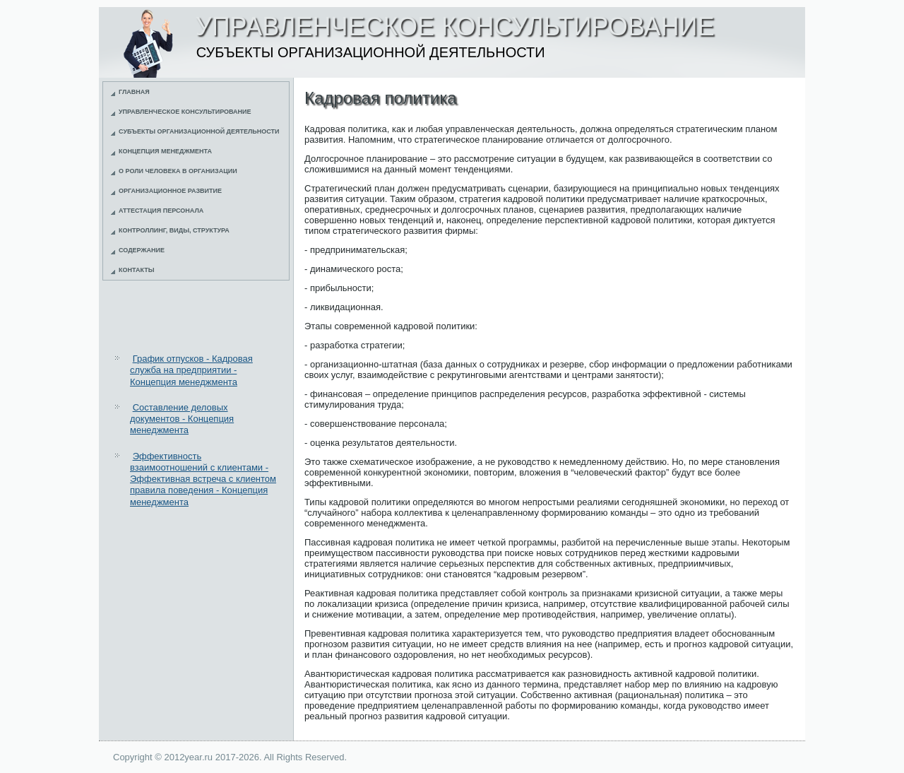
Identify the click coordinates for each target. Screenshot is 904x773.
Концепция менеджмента (165, 151)
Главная (134, 91)
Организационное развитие (170, 190)
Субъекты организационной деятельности (199, 131)
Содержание (142, 250)
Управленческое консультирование (185, 111)
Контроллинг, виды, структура (174, 230)
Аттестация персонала (161, 210)
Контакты (136, 269)
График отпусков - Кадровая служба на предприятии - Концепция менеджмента (191, 370)
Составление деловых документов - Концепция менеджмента (182, 419)
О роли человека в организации (178, 171)
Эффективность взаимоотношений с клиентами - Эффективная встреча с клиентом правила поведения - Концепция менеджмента (203, 479)
